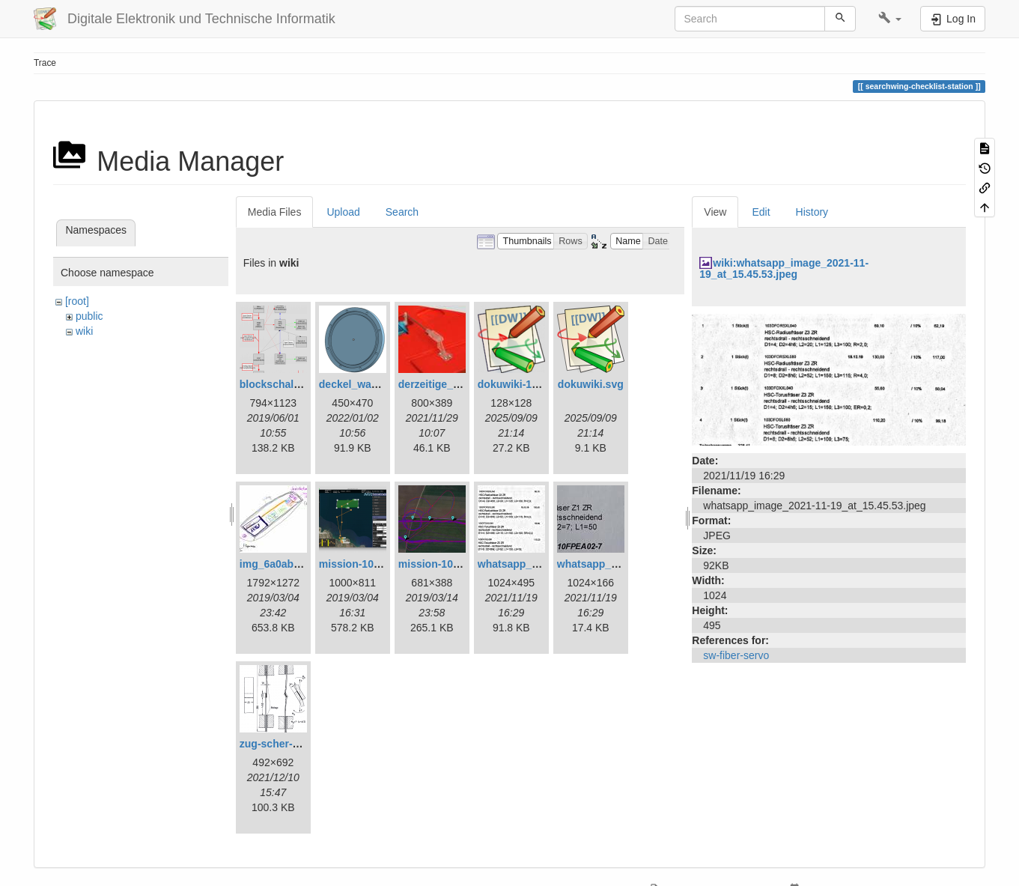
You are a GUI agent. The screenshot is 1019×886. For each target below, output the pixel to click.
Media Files (275, 212)
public (89, 316)
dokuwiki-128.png (521, 384)
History (812, 212)
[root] (77, 301)
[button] (890, 18)
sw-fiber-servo (736, 655)
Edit (761, 212)
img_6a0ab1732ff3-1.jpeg (302, 564)
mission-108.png (360, 564)
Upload (342, 212)
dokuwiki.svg (591, 384)
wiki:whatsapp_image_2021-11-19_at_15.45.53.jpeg (784, 268)
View (715, 212)
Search (402, 212)
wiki (84, 331)
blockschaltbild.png (289, 384)
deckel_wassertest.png (376, 384)
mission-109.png (439, 564)
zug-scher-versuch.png (297, 744)
